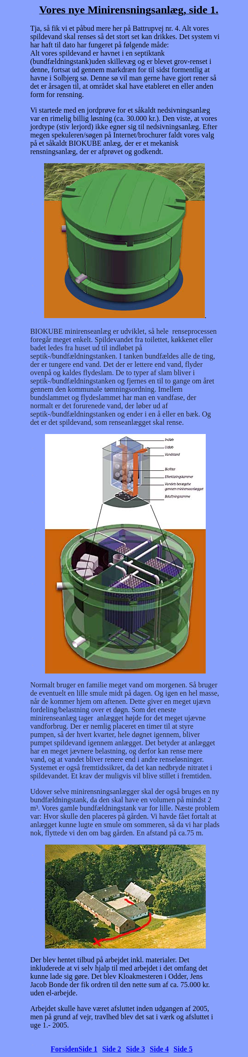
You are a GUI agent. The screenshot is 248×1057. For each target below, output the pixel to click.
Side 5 (183, 1049)
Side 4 (159, 1049)
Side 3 (135, 1049)
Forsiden (64, 1049)
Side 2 (111, 1049)
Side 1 (88, 1049)
